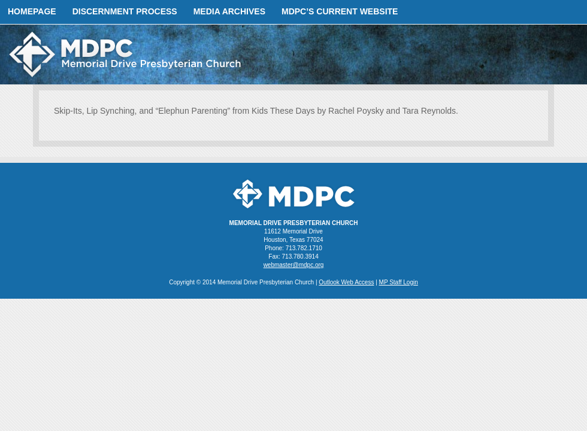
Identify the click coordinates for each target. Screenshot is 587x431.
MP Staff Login (398, 282)
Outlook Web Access (346, 282)
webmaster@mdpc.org (294, 265)
